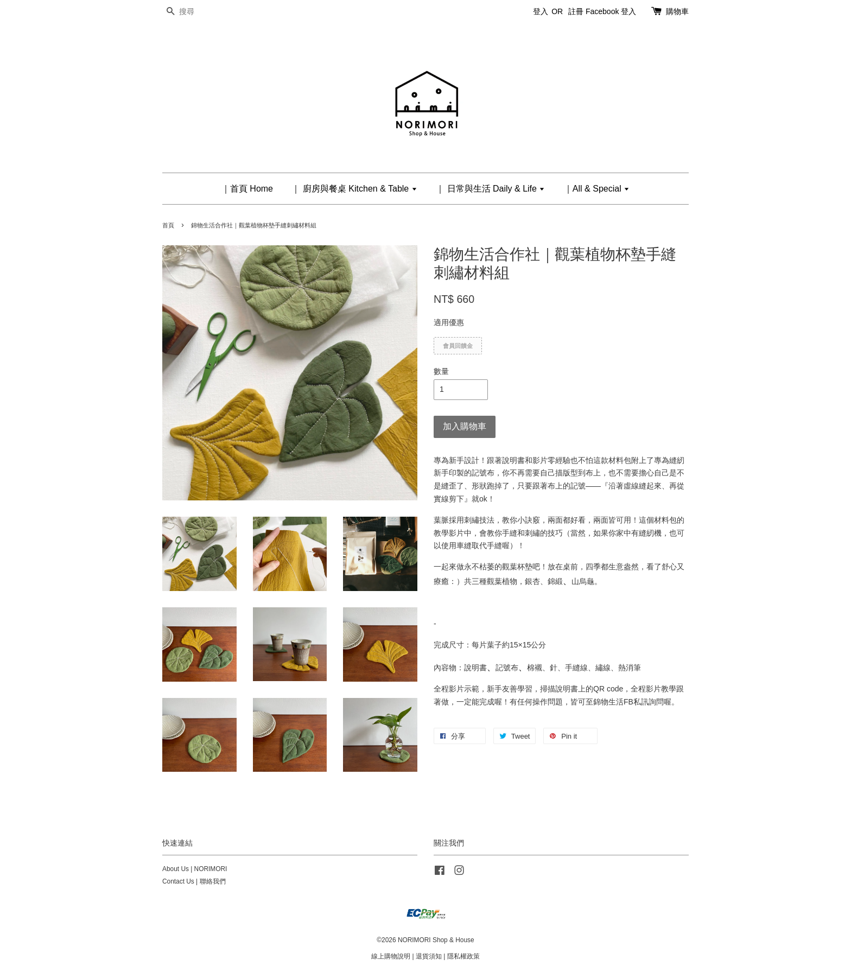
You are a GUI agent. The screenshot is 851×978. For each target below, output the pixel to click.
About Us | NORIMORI (194, 869)
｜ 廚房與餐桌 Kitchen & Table (354, 188)
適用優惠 (449, 322)
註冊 (575, 11)
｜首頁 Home (247, 188)
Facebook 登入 (611, 11)
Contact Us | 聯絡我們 (194, 881)
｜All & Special (597, 188)
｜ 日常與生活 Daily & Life (490, 188)
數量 (441, 371)
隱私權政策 (463, 956)
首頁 (168, 225)
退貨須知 (429, 956)
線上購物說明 (390, 956)
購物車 (677, 11)
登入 (540, 11)
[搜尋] (194, 12)
